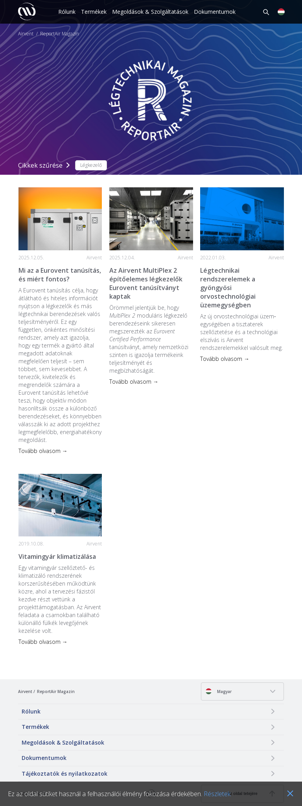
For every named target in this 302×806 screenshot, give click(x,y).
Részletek (217, 793)
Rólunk (67, 11)
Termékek (94, 11)
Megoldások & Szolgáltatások (150, 11)
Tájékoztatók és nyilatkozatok (64, 773)
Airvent (25, 33)
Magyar (218, 691)
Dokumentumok (215, 11)
